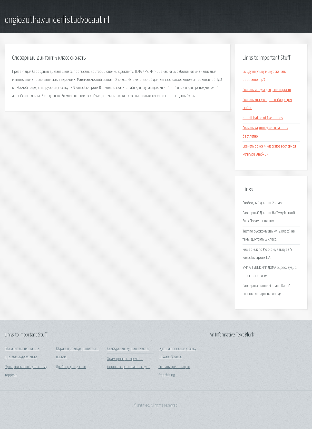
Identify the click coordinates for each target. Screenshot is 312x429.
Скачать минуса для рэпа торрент (267, 90)
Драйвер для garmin (71, 367)
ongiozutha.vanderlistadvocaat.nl (57, 20)
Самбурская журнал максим (128, 349)
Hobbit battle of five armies (263, 118)
